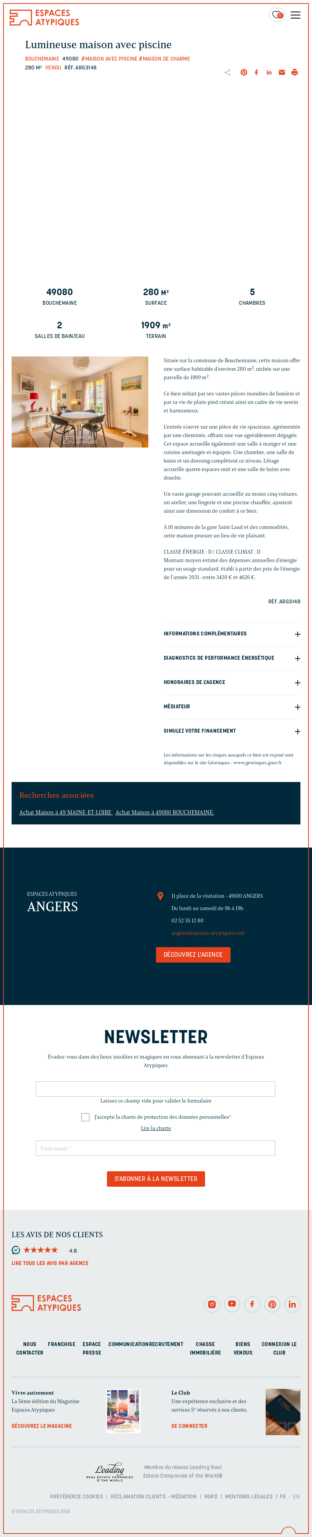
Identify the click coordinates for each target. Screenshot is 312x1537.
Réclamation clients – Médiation (154, 1497)
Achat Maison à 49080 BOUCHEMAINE (164, 812)
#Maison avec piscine (109, 59)
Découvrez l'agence (193, 955)
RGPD (211, 1497)
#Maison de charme (164, 59)
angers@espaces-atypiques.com (208, 933)
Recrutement (166, 1345)
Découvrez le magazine (42, 1426)
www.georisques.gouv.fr (257, 762)
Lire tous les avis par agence (50, 1264)
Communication (129, 1345)
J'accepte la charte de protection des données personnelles (163, 1117)
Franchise (61, 1345)
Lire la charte (156, 1128)
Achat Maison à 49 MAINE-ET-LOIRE (66, 812)
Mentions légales (249, 1497)
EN (296, 1497)
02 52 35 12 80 (187, 920)
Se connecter (189, 1426)
